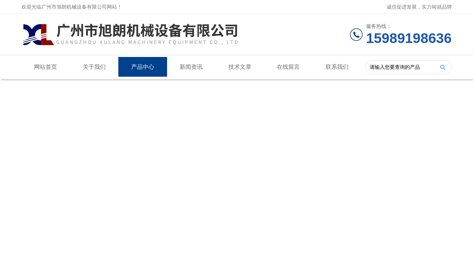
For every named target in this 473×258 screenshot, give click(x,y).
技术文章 (239, 67)
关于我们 (94, 67)
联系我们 (337, 67)
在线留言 (288, 67)
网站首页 (45, 67)
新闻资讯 (191, 67)
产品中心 (142, 67)
